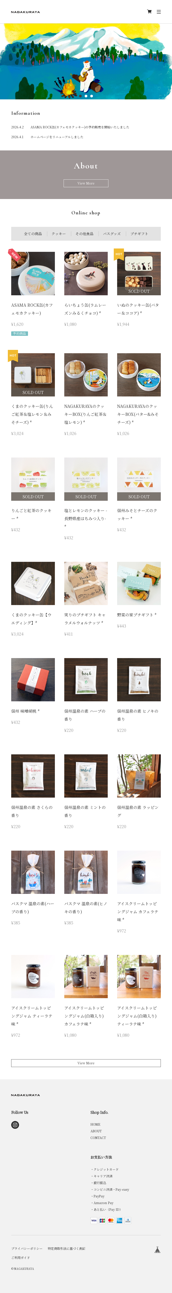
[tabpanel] (86, 61)
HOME (95, 1124)
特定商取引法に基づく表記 (66, 1248)
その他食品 (84, 233)
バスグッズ (112, 233)
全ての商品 (33, 233)
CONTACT (98, 1137)
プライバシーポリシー (27, 1248)
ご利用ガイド (20, 1257)
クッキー (59, 233)
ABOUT (96, 1131)
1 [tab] (80, 96)
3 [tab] (92, 96)
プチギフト (139, 233)
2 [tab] (86, 96)
